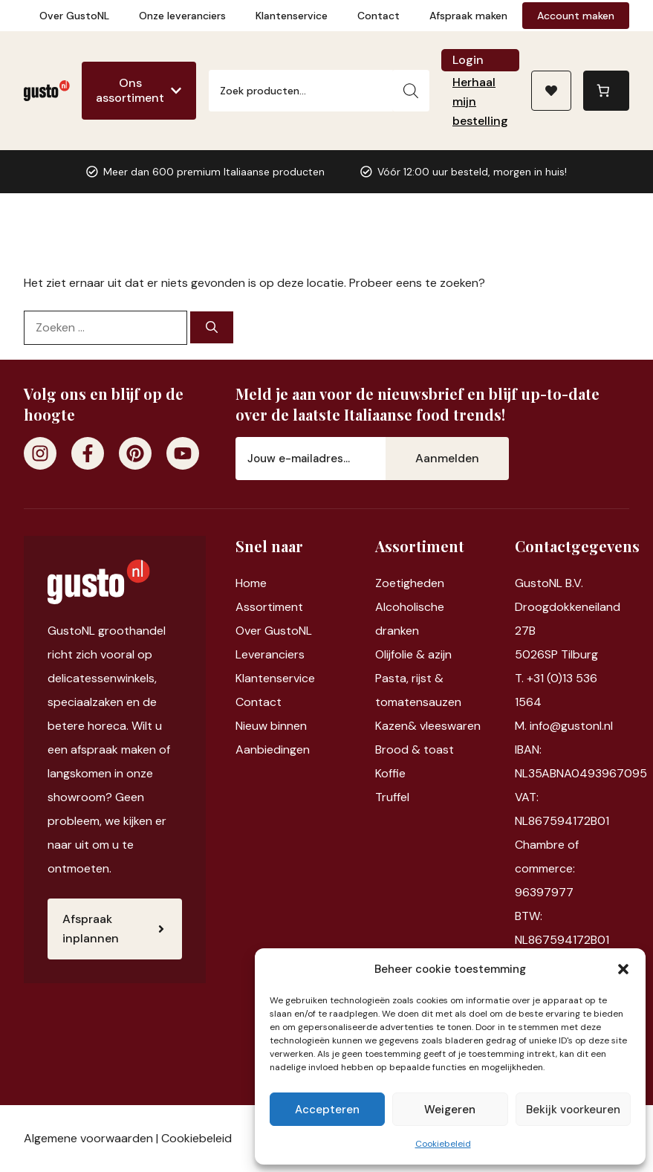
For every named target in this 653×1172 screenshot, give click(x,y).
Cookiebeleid (443, 1144)
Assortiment (269, 607)
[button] (623, 969)
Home (251, 583)
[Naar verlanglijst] (551, 91)
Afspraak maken (468, 15)
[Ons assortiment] (139, 91)
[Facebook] (87, 453)
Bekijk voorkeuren (573, 1109)
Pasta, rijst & (409, 678)
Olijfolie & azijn (413, 654)
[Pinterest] (135, 453)
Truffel (392, 797)
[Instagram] (40, 453)
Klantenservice (292, 15)
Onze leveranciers (182, 15)
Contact (378, 15)
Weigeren (449, 1109)
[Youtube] (182, 453)
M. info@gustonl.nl (564, 726)
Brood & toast (414, 749)
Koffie (390, 773)
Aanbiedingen (272, 749)
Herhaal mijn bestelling (480, 101)
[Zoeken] (410, 90)
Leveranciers (270, 654)
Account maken (575, 15)
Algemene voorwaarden (88, 1138)
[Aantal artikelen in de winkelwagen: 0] (606, 91)
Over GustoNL (74, 15)
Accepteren (327, 1109)
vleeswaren (450, 726)
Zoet (388, 583)
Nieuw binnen (271, 726)
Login (468, 60)
